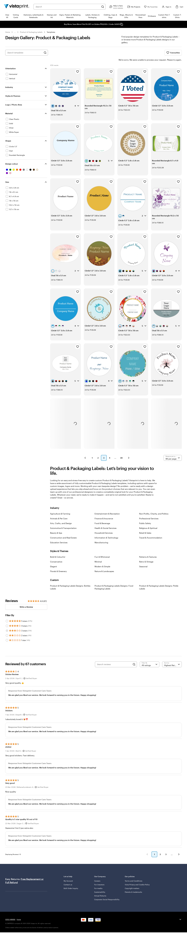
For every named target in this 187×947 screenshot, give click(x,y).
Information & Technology (106, 531)
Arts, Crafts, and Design (61, 516)
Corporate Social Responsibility (106, 893)
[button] (85, 451)
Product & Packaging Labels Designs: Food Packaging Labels (114, 580)
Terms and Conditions (133, 874)
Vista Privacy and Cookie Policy (137, 878)
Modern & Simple (102, 560)
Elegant (53, 560)
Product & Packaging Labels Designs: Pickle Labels (158, 580)
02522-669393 (10, 913)
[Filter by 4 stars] (7, 619)
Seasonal (143, 560)
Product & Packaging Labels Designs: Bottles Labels (70, 580)
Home (7, 32)
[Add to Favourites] (77, 64)
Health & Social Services (106, 521)
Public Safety (145, 516)
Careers (97, 874)
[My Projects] (133, 6)
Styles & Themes (12, 89)
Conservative (56, 555)
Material (9, 107)
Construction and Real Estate (63, 531)
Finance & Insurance (104, 512)
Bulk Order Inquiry (71, 882)
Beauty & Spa (56, 526)
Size (7, 175)
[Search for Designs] (45, 52)
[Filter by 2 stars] (7, 629)
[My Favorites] (151, 7)
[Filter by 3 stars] (7, 624)
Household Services (104, 526)
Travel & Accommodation (150, 531)
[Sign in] (166, 6)
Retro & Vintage (146, 555)
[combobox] (67, 6)
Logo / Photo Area (13, 98)
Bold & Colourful (57, 550)
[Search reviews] (114, 657)
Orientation (10, 62)
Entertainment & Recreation (107, 507)
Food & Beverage (102, 516)
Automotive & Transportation (63, 521)
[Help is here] (116, 6)
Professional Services (148, 512)
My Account (68, 874)
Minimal (98, 555)
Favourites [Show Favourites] (173, 52)
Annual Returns (100, 889)
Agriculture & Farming (60, 507)
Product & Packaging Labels (31, 32)
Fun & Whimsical (102, 550)
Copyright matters (132, 882)
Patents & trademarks (133, 885)
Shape (8, 134)
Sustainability (99, 885)
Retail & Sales (145, 526)
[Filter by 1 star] (7, 633)
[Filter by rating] (149, 658)
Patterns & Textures (148, 550)
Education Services (58, 536)
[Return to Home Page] (16, 6)
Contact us (68, 878)
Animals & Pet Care (58, 512)
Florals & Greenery (58, 564)
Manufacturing (101, 536)
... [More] (15, 32)
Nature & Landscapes (104, 564)
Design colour (11, 157)
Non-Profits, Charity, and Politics (153, 507)
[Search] (102, 6)
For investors (99, 878)
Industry (9, 80)
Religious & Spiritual (148, 521)
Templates (51, 32)
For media (98, 882)
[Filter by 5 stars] (7, 614)
